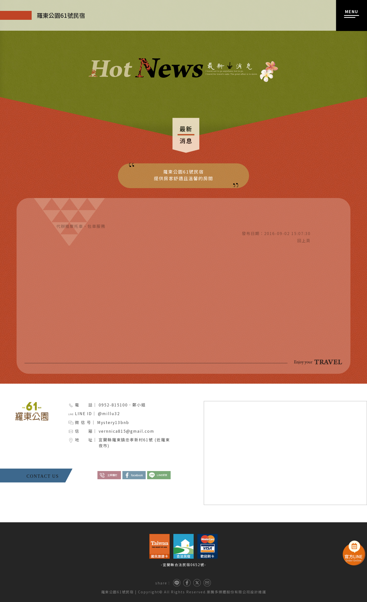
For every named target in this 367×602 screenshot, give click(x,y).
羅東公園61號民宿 (117, 591)
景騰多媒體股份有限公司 (228, 591)
